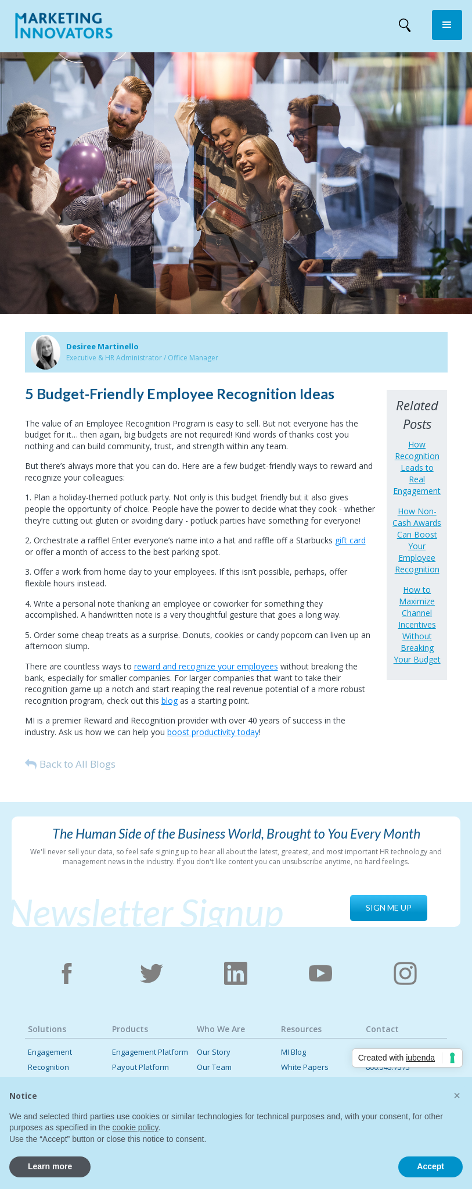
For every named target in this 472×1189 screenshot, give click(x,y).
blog (169, 700)
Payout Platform (140, 1067)
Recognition (48, 1067)
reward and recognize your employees (206, 666)
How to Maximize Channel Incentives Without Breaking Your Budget (417, 624)
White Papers (305, 1067)
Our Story (213, 1052)
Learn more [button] (50, 1166)
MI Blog (293, 1052)
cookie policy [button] (135, 1127)
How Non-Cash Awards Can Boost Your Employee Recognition (416, 540)
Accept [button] (430, 1166)
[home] (64, 28)
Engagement (50, 1052)
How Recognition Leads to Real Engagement (417, 467)
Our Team (214, 1067)
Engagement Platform (150, 1052)
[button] (447, 25)
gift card (350, 540)
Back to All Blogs (77, 764)
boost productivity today (213, 731)
